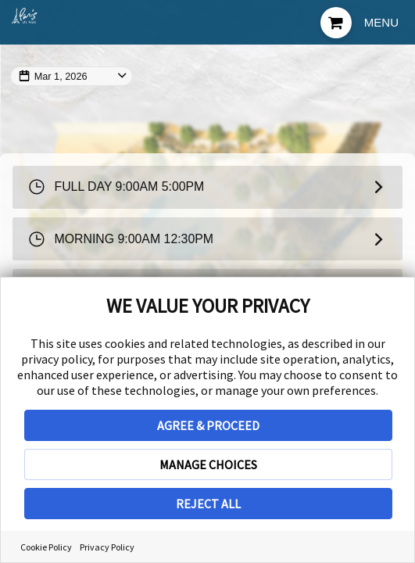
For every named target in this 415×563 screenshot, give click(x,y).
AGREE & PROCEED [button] (208, 425)
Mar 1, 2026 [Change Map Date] (62, 76)
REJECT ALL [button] (208, 503)
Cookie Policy (46, 547)
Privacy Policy (107, 547)
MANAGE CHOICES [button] (208, 464)
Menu (381, 22)
